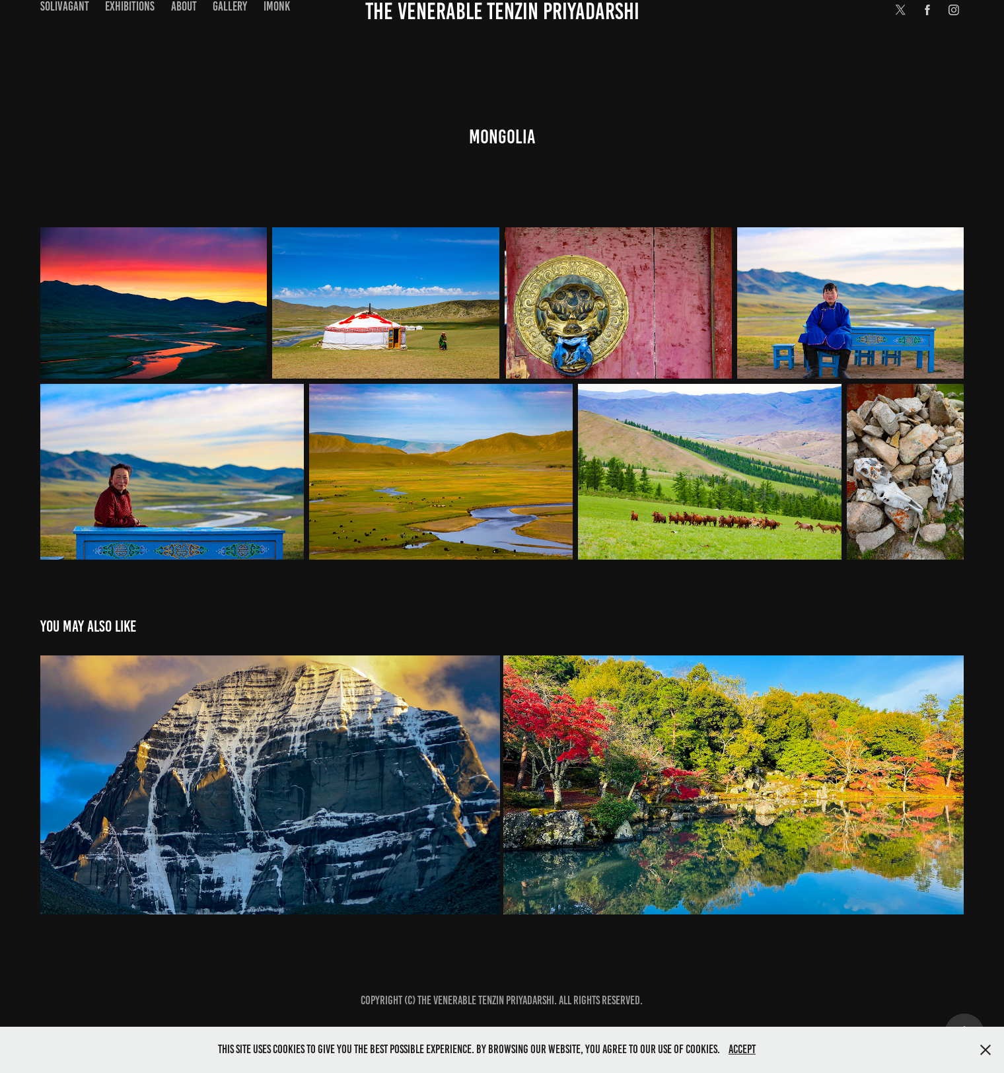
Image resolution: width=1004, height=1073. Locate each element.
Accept (742, 1049)
